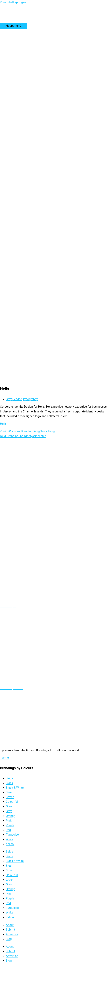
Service (17, 399)
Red (8, 830)
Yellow (10, 844)
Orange (10, 816)
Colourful (12, 801)
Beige (9, 778)
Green (10, 806)
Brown (10, 797)
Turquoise (12, 834)
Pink (9, 820)
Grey (9, 399)
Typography (30, 399)
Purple (10, 825)
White (9, 839)
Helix (3, 423)
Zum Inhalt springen (13, 2)
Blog (9, 939)
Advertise (12, 934)
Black (9, 783)
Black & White (15, 787)
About (10, 925)
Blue (9, 792)
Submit (10, 929)
